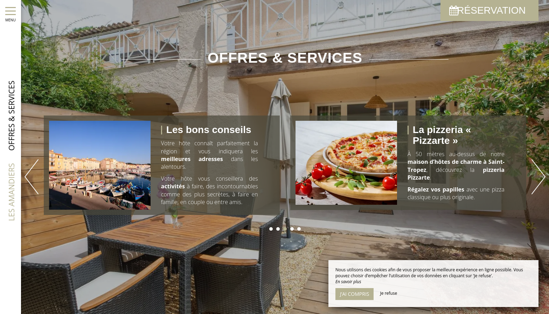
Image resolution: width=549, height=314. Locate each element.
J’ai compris (354, 294)
